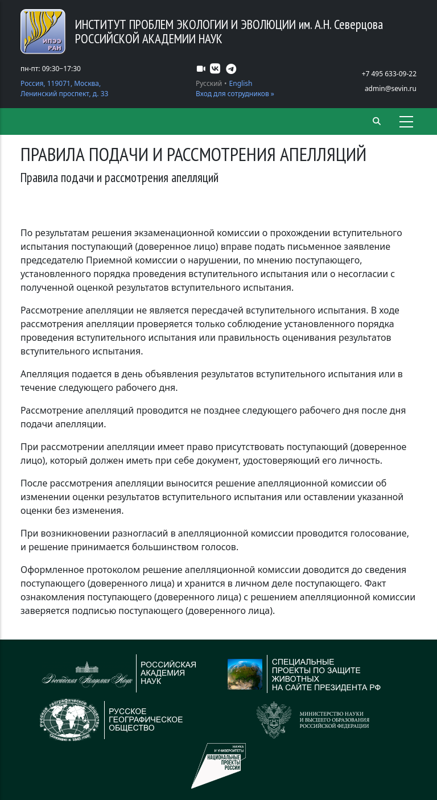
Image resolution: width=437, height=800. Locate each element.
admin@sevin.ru (391, 88)
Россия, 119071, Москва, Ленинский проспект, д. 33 (64, 88)
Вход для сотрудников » (235, 93)
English (241, 83)
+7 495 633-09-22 (389, 74)
